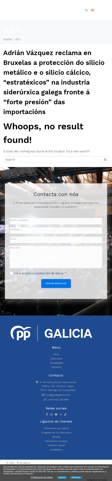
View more (38, 473)
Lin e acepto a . (40, 273)
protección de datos (49, 273)
